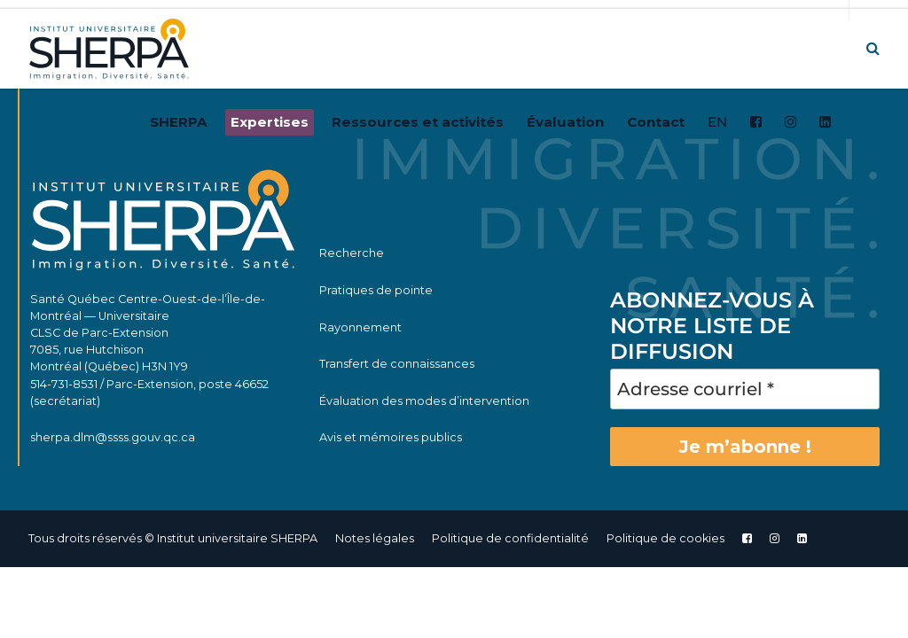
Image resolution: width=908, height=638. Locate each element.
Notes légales (374, 538)
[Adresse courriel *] (745, 389)
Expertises (270, 121)
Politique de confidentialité (510, 538)
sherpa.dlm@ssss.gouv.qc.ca (112, 437)
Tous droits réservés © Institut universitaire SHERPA (172, 538)
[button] (873, 48)
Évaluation (565, 121)
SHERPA (178, 121)
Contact (656, 121)
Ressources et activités (418, 121)
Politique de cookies (665, 538)
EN (717, 121)
